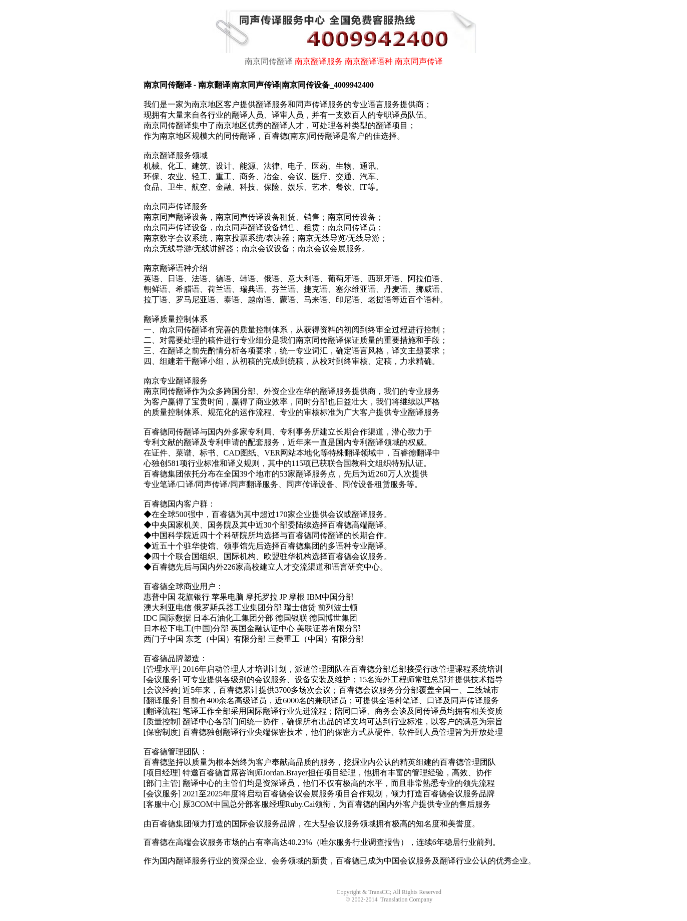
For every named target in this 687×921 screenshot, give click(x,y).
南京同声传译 (419, 61)
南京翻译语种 (369, 61)
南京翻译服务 (319, 61)
